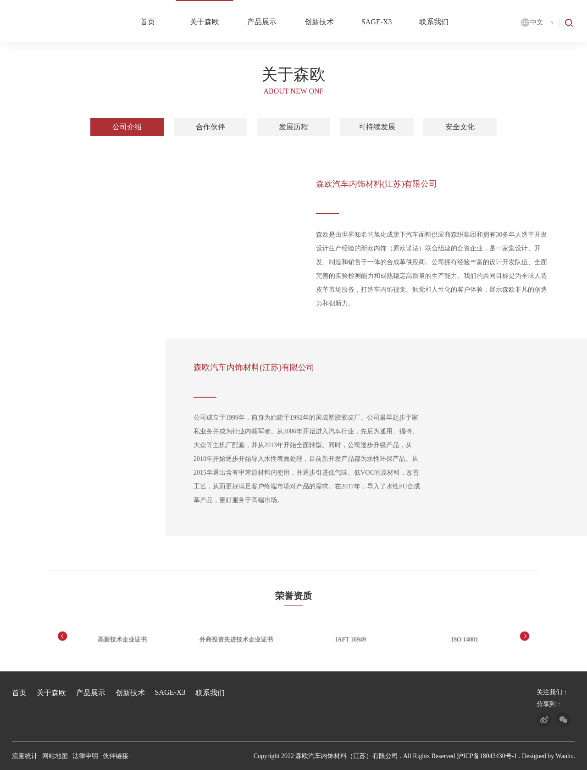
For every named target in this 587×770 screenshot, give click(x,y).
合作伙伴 (210, 127)
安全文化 (460, 127)
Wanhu (565, 756)
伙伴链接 (115, 756)
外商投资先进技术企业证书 (247, 639)
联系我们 (434, 22)
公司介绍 (127, 127)
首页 (147, 22)
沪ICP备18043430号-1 (487, 756)
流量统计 (25, 756)
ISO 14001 (433, 639)
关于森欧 (204, 22)
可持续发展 (377, 127)
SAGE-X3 (376, 22)
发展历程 (293, 127)
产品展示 (262, 22)
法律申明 (85, 756)
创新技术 (319, 22)
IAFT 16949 (339, 639)
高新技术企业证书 (154, 639)
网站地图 (55, 756)
